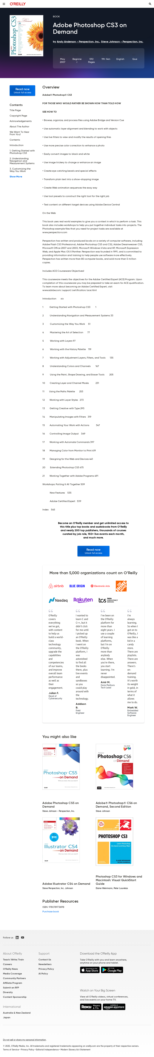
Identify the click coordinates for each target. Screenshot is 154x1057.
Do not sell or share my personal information (24, 1039)
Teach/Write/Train (13, 959)
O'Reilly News (10, 968)
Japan (6, 1017)
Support (44, 953)
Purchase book (50, 911)
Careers (7, 964)
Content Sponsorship (14, 997)
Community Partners (14, 978)
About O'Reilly (12, 953)
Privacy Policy (46, 968)
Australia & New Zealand (17, 1012)
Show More (16, 176)
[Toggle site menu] (4, 4)
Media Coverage (12, 973)
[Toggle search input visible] (150, 4)
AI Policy (43, 973)
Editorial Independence (47, 1049)
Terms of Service (11, 1049)
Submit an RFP (11, 987)
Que (134, 59)
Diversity (8, 992)
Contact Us (44, 959)
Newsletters (44, 964)
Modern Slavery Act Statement (75, 1049)
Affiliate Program (12, 983)
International (12, 1006)
